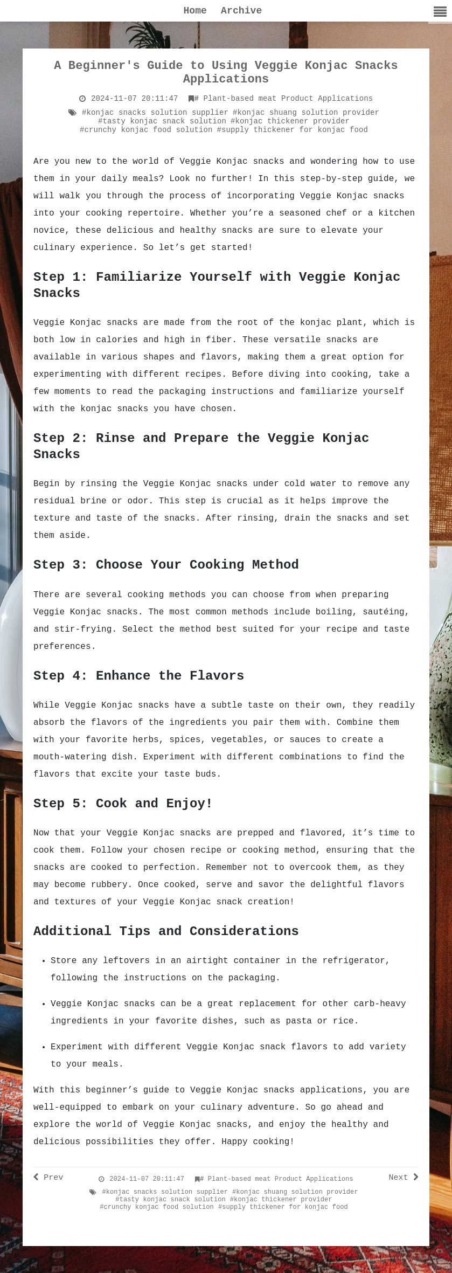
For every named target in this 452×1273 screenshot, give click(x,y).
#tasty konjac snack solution (162, 121)
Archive (241, 10)
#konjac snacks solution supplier (155, 112)
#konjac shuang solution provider (306, 112)
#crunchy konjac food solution (146, 130)
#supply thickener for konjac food (292, 130)
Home (195, 10)
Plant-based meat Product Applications (283, 98)
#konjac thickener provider (290, 121)
